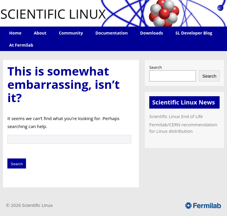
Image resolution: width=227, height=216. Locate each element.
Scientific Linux (37, 205)
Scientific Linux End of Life (176, 116)
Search (155, 67)
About (40, 33)
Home (15, 33)
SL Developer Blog (194, 33)
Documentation (111, 33)
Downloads (151, 33)
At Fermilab (21, 45)
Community (71, 33)
